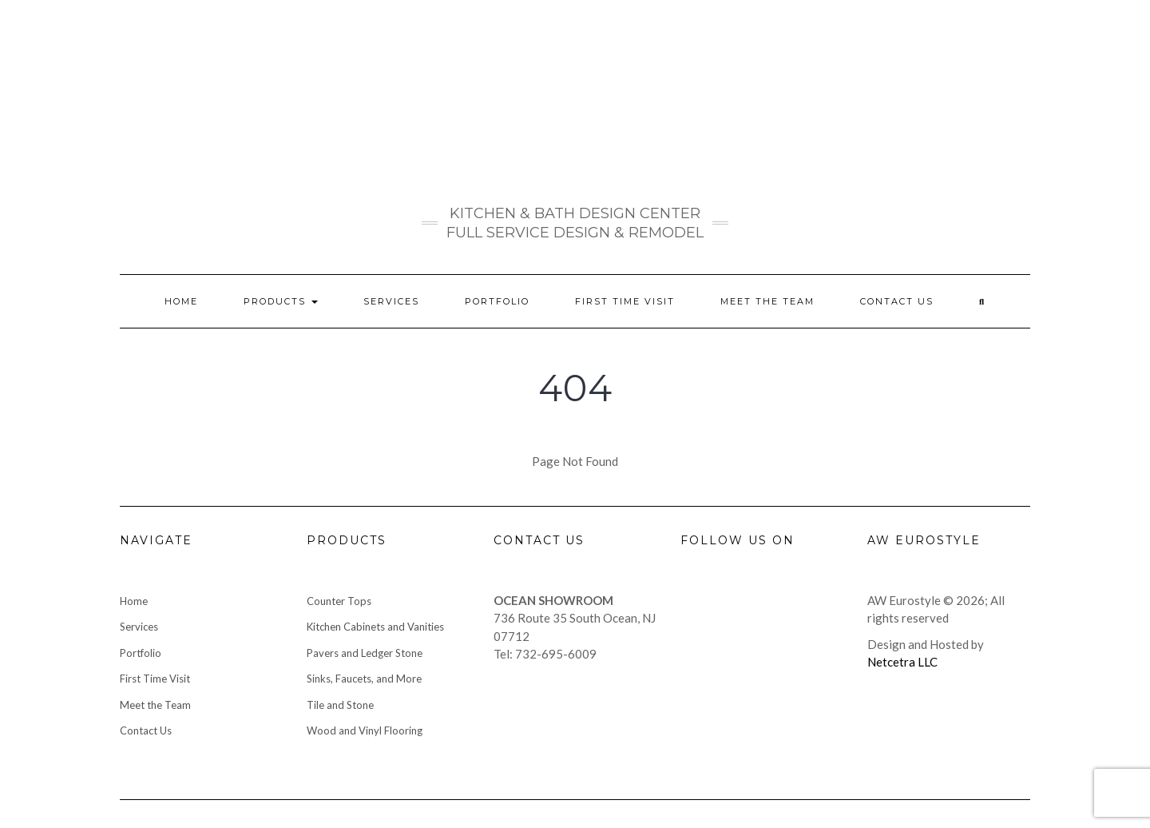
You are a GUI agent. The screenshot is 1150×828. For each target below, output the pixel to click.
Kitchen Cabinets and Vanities (375, 626)
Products (281, 301)
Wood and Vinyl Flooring (364, 730)
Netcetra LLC (902, 662)
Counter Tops (339, 601)
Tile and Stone (340, 705)
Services (391, 301)
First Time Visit (625, 301)
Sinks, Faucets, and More (364, 678)
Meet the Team (767, 301)
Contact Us (897, 301)
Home (181, 301)
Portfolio (497, 301)
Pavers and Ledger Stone (364, 653)
